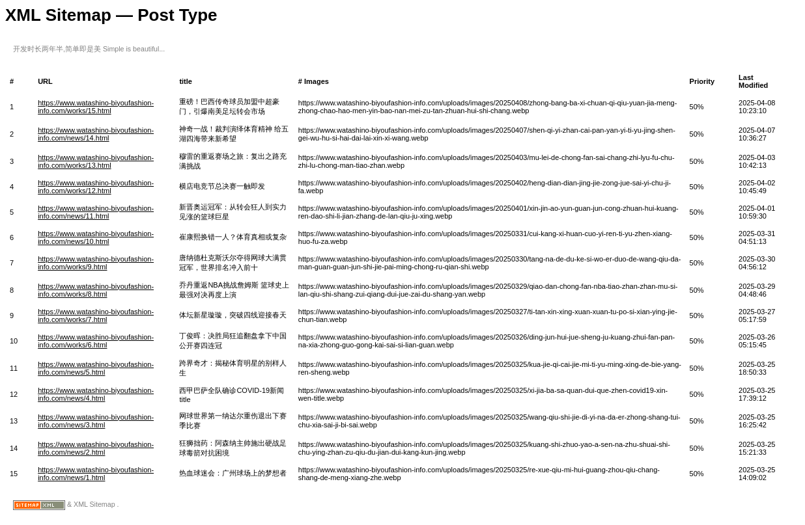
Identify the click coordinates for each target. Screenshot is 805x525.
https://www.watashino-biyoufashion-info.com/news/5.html (96, 368)
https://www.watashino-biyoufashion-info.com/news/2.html (96, 448)
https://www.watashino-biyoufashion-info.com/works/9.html (96, 263)
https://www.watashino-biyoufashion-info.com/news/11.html (96, 212)
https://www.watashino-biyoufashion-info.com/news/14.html (96, 134)
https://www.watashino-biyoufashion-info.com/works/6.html (96, 341)
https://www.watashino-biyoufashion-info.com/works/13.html (96, 161)
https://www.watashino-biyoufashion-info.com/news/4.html (96, 394)
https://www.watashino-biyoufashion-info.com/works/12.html (96, 187)
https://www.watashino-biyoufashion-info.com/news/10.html (96, 237)
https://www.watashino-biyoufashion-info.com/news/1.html (96, 473)
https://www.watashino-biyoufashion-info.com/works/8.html (96, 290)
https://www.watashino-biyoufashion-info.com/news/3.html (96, 421)
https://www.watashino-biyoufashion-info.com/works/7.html (96, 315)
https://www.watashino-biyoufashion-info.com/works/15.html (96, 106)
